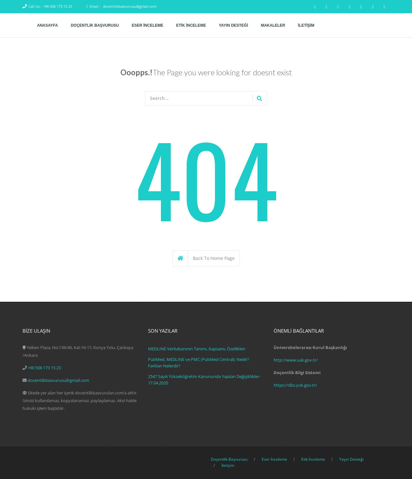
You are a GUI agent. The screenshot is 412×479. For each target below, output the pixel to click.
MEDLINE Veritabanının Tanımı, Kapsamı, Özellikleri (196, 349)
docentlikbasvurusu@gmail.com (129, 6)
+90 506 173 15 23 (57, 6)
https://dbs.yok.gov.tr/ (295, 385)
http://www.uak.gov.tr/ (296, 360)
